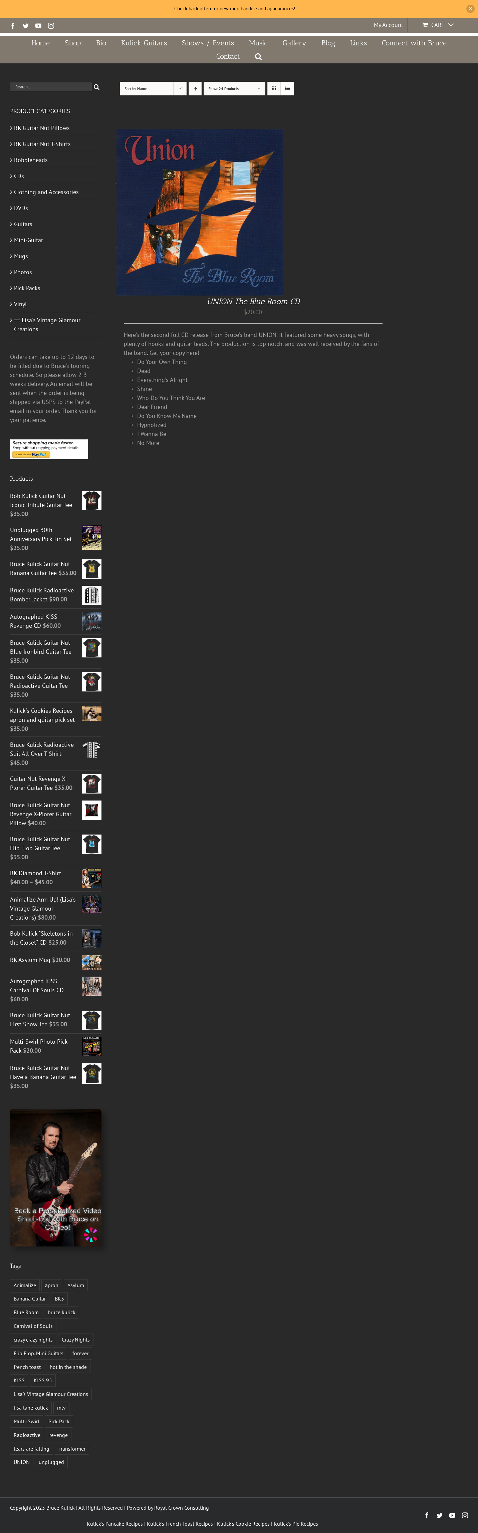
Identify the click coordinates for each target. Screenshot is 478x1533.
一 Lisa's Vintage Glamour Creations (47, 324)
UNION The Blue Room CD (253, 301)
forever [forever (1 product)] (80, 1353)
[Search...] (51, 87)
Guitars (23, 224)
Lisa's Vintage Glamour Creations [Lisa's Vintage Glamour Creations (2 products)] (51, 1394)
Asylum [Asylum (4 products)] (75, 1285)
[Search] (96, 87)
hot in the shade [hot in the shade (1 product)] (68, 1367)
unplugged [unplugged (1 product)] (51, 1462)
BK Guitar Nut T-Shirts (42, 144)
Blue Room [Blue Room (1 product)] (26, 1312)
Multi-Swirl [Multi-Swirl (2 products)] (26, 1421)
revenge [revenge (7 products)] (58, 1435)
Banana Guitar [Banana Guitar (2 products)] (30, 1298)
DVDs (21, 208)
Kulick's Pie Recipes (296, 1523)
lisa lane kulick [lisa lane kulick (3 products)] (31, 1407)
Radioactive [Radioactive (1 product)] (27, 1435)
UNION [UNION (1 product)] (22, 1462)
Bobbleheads (31, 160)
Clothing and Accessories (46, 192)
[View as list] (287, 88)
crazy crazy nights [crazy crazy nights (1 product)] (33, 1339)
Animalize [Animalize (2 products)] (25, 1285)
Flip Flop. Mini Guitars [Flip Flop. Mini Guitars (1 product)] (38, 1353)
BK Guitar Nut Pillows (42, 128)
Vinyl (20, 304)
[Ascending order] (195, 88)
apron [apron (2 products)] (51, 1285)
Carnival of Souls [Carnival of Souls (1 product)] (33, 1326)
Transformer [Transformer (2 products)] (71, 1448)
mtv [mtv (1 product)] (61, 1407)
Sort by (136, 88)
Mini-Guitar (28, 240)
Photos (23, 272)
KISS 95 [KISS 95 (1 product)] (43, 1380)
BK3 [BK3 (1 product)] (59, 1298)
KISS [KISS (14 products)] (19, 1380)
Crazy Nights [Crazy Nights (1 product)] (76, 1339)
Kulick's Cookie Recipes (243, 1523)
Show (223, 88)
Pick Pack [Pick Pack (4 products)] (58, 1421)
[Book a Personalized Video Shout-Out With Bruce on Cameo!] (55, 1112)
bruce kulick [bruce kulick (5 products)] (61, 1312)
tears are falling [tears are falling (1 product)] (31, 1448)
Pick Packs (27, 288)
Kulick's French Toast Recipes (180, 1523)
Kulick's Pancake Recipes (115, 1523)
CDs (19, 176)
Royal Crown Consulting (181, 1507)
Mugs (21, 256)
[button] (258, 56)
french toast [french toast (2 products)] (27, 1367)
